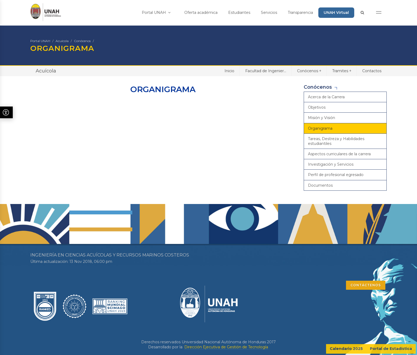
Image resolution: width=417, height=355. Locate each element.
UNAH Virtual (336, 12)
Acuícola (62, 41)
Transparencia (300, 12)
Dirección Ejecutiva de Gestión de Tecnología (226, 347)
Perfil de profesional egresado (336, 174)
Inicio (229, 70)
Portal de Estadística (391, 348)
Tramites (341, 70)
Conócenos (82, 41)
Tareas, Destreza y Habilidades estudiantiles (336, 141)
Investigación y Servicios (330, 164)
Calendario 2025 (346, 348)
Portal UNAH (156, 12)
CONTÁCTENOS (366, 285)
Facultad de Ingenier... (265, 70)
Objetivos (317, 107)
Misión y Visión (321, 117)
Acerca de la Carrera (326, 97)
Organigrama (320, 128)
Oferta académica (201, 12)
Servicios (269, 12)
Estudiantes (239, 12)
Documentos (320, 185)
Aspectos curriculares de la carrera (339, 154)
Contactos (371, 70)
